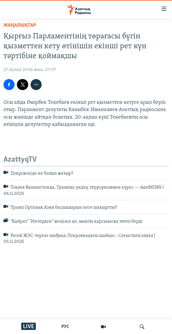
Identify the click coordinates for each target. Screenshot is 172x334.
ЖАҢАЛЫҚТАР (19, 25)
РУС (65, 326)
